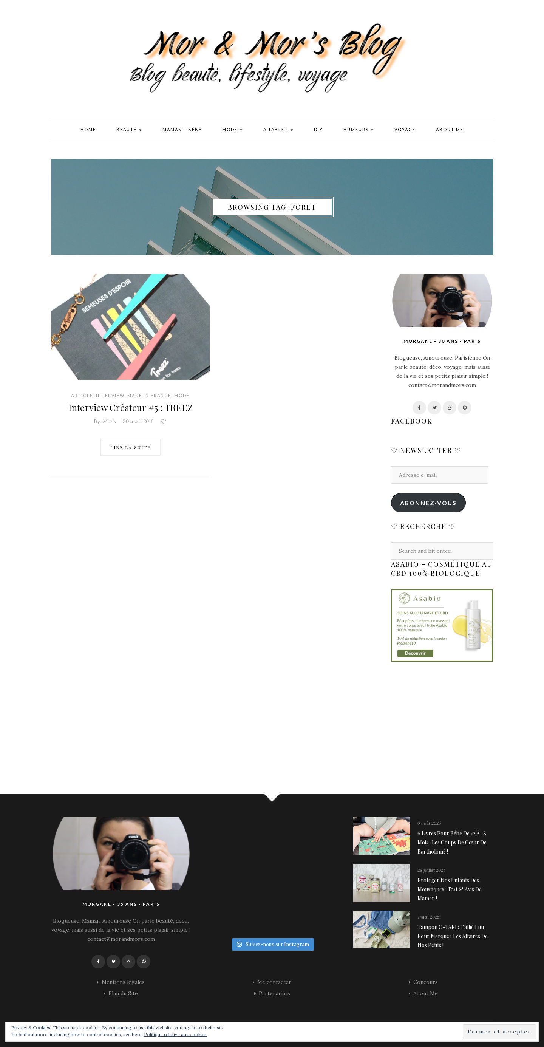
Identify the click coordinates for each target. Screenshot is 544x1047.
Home (88, 129)
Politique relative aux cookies (175, 1034)
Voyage (405, 129)
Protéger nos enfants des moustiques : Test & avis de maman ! (449, 889)
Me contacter (274, 982)
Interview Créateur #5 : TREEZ (130, 407)
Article (82, 395)
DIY (318, 129)
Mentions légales (123, 982)
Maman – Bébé (182, 129)
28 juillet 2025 (431, 870)
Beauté (129, 130)
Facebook (412, 420)
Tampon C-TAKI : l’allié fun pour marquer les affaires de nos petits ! (452, 936)
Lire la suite (130, 447)
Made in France (149, 395)
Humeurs (358, 130)
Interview (110, 395)
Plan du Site (123, 993)
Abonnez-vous (428, 502)
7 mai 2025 (428, 917)
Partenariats (274, 993)
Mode (232, 130)
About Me (450, 129)
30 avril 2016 (138, 421)
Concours (425, 982)
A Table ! (278, 130)
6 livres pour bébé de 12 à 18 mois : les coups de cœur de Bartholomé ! (452, 842)
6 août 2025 (429, 823)
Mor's (109, 421)
